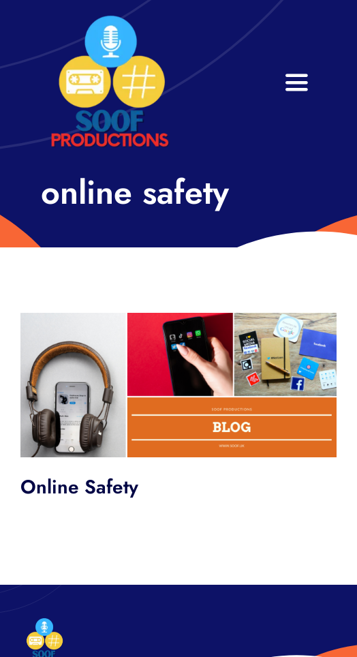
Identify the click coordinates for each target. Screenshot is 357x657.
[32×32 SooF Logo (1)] (109, 20)
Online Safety (79, 487)
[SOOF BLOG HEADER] (178, 319)
